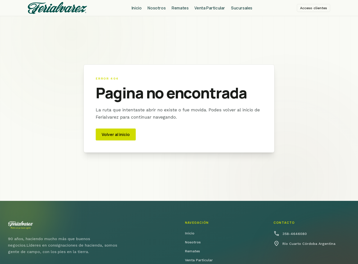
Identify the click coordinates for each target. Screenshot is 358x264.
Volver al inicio (116, 134)
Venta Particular (209, 8)
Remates (180, 8)
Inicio (137, 8)
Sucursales (241, 8)
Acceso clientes (313, 8)
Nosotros (156, 8)
